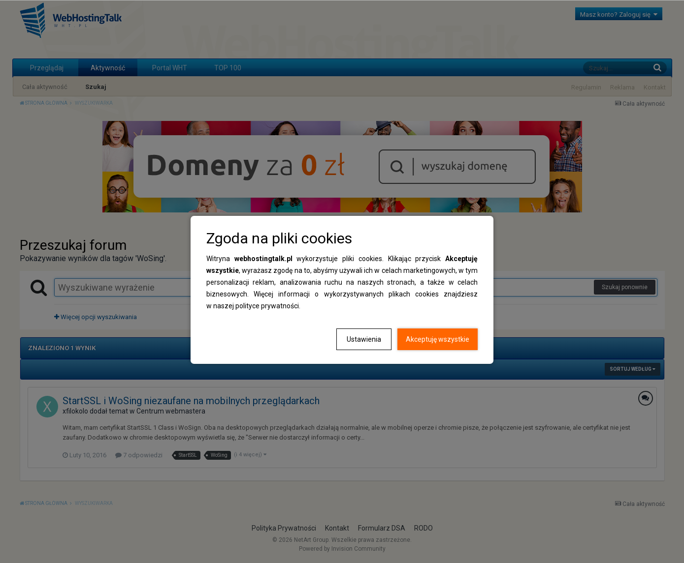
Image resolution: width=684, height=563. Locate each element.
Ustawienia (364, 339)
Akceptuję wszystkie (437, 339)
